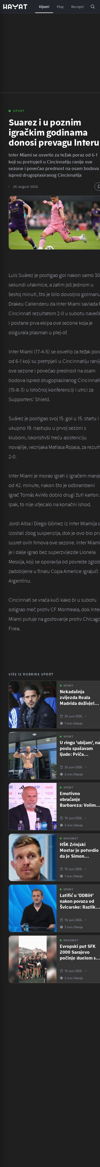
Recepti (77, 6)
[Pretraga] (92, 7)
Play (60, 6)
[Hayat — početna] (15, 6)
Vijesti (44, 6)
